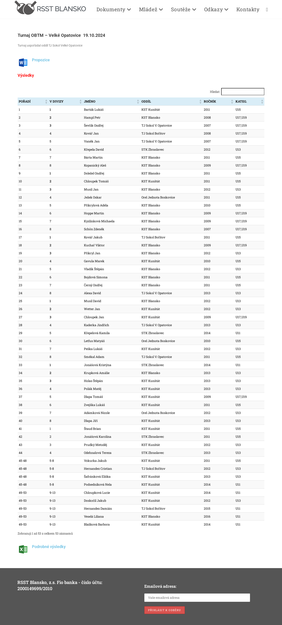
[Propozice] (23, 62)
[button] (46, 101)
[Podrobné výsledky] (23, 549)
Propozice (41, 60)
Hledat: (215, 92)
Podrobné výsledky (49, 546)
